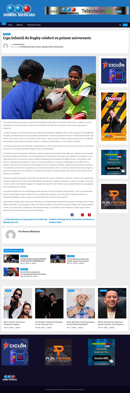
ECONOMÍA (103, 290)
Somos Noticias (19, 44)
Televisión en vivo (34, 25)
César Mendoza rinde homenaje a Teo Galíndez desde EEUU (81, 323)
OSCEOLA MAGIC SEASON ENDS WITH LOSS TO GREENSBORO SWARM (33, 261)
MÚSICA (8, 290)
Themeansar (80, 389)
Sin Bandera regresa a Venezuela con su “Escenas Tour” (49, 323)
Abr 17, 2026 (71, 327)
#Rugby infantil (47, 47)
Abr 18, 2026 (9, 327)
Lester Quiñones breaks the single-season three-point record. (78, 261)
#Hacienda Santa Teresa (31, 47)
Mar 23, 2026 (72, 263)
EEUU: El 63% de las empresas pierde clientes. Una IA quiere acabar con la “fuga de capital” (110, 324)
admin (32, 263)
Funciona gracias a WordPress (54, 389)
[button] (120, 25)
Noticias (20, 25)
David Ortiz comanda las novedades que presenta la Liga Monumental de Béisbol (32, 274)
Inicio (10, 25)
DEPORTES (6, 34)
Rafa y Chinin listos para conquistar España (14, 323)
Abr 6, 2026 (24, 263)
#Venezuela (58, 47)
